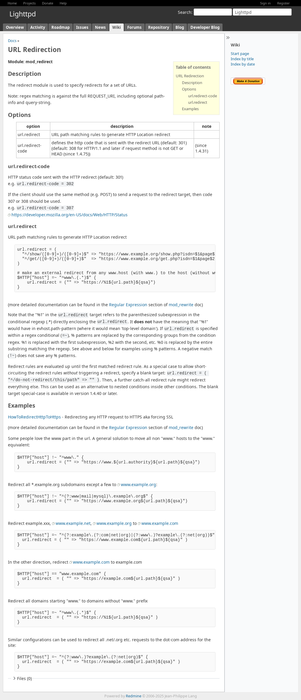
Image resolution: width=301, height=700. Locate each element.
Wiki (116, 27)
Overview (15, 27)
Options (189, 89)
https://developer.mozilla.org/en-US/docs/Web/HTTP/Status (69, 214)
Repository (158, 27)
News (100, 27)
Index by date (243, 64)
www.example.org (138, 484)
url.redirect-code (202, 95)
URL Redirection (190, 75)
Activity (37, 27)
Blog (179, 27)
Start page (240, 53)
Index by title (242, 58)
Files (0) (22, 678)
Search (184, 12)
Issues (82, 27)
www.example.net (73, 523)
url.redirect (197, 102)
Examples (190, 108)
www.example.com (159, 523)
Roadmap (60, 27)
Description (192, 82)
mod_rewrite (181, 304)
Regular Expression (128, 304)
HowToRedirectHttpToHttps (34, 417)
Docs (12, 40)
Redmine (133, 696)
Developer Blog (205, 27)
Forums (134, 27)
